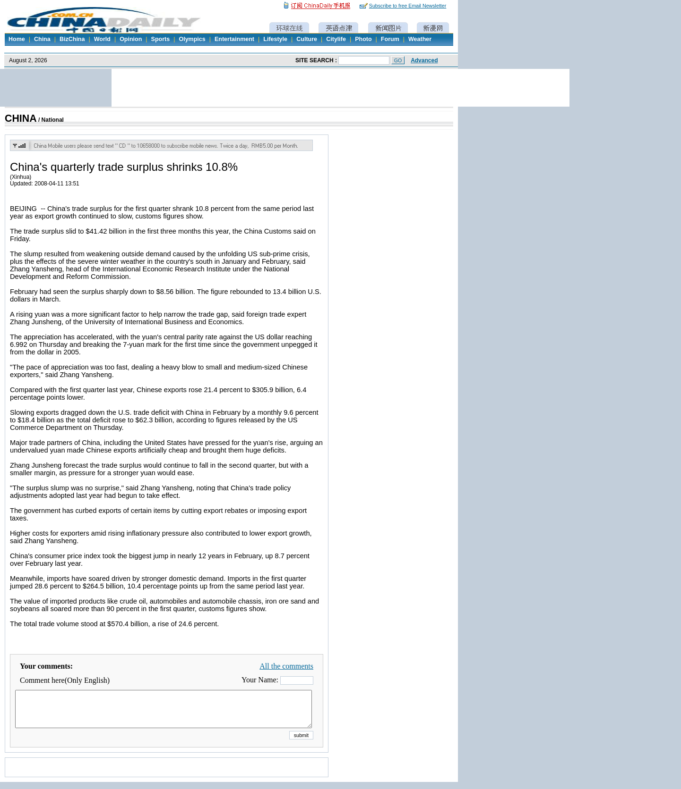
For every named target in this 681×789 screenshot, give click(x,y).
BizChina (72, 39)
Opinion (131, 39)
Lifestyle (275, 39)
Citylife (336, 39)
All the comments (286, 666)
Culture (306, 39)
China (42, 39)
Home (17, 39)
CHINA (21, 118)
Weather (419, 39)
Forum (390, 39)
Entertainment (234, 39)
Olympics (192, 39)
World (102, 39)
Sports (160, 39)
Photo (363, 39)
